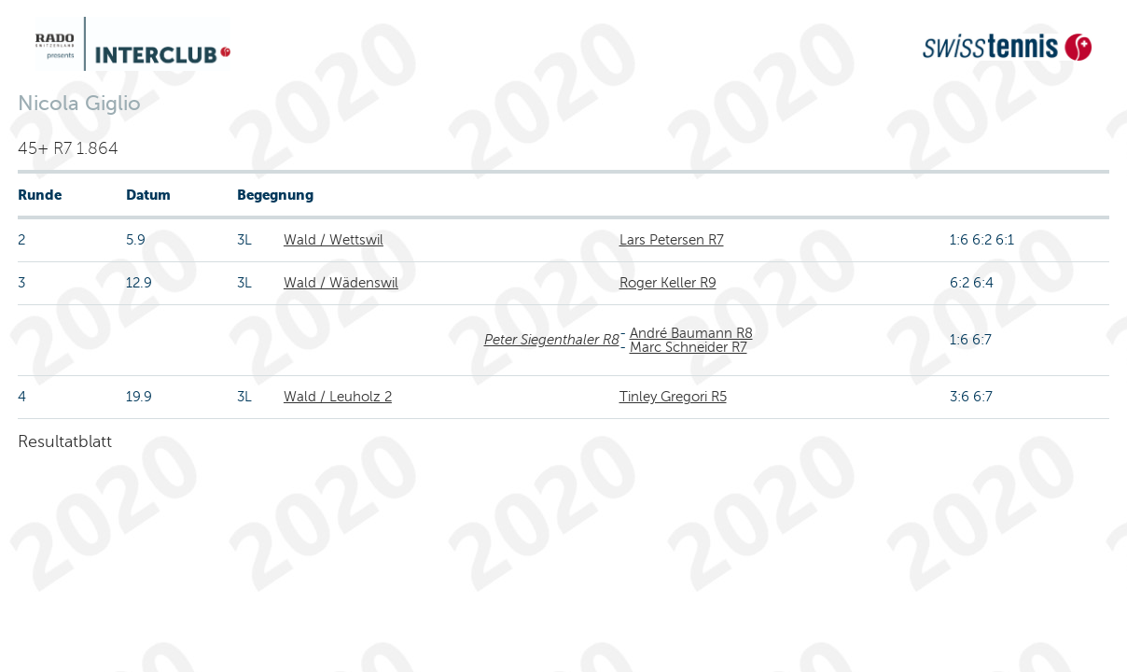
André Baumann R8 (691, 333)
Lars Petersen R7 (671, 239)
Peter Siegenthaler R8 (551, 339)
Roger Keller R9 (668, 282)
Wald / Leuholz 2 (338, 396)
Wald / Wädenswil (341, 282)
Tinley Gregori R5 (673, 396)
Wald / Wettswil (333, 239)
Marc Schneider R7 (688, 347)
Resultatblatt (65, 441)
